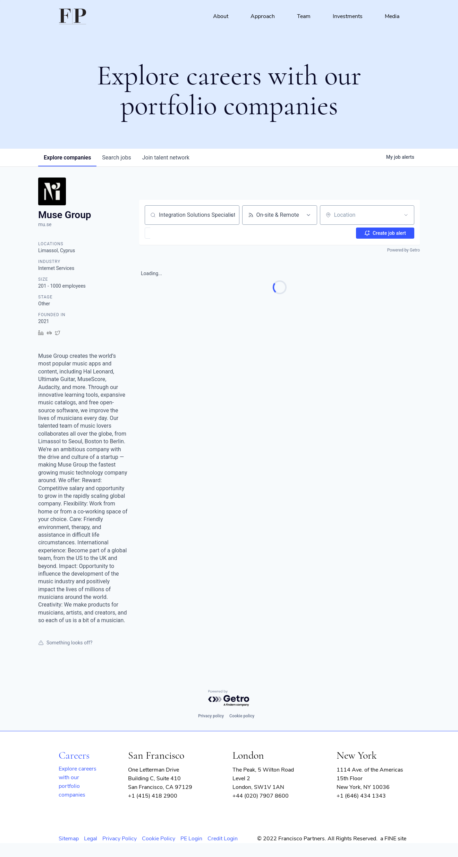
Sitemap (69, 838)
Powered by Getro (403, 250)
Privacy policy (211, 716)
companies (67, 157)
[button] (168, 233)
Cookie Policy (158, 838)
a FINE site (393, 838)
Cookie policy (241, 716)
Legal (90, 838)
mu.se (44, 224)
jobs (116, 157)
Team (304, 16)
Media (392, 16)
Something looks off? (65, 642)
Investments (348, 16)
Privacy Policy (119, 838)
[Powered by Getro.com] (229, 698)
